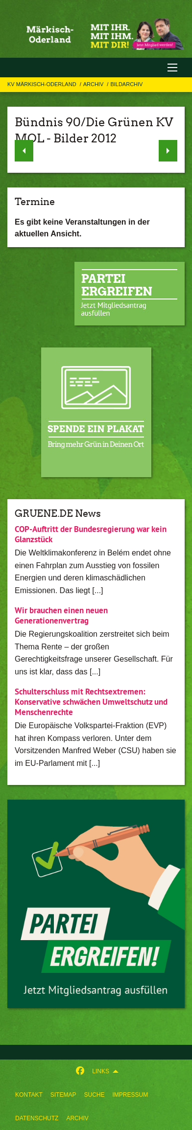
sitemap (63, 1094)
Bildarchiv (126, 84)
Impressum (130, 1094)
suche (94, 1094)
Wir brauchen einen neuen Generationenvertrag (61, 615)
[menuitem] (29, 1095)
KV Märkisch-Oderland (42, 84)
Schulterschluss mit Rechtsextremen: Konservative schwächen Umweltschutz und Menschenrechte (91, 702)
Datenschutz (36, 1118)
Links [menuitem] (100, 1071)
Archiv (77, 1118)
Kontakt (29, 1094)
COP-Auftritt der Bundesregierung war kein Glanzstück (91, 534)
